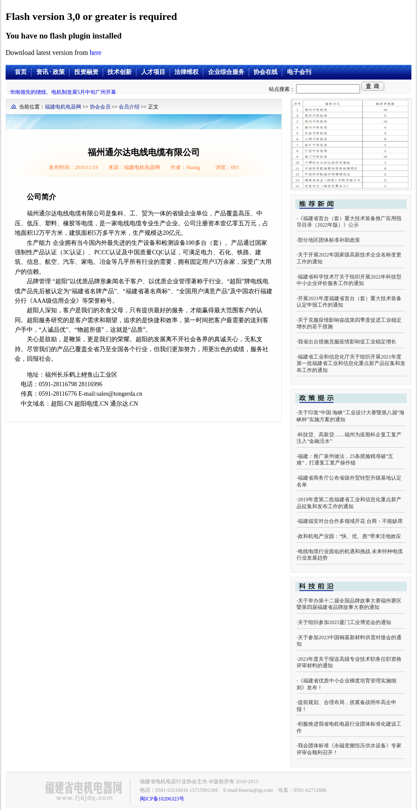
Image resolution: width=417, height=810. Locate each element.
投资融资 (86, 72)
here (96, 52)
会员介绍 (129, 107)
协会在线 (265, 72)
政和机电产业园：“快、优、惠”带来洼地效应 (349, 536)
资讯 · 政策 (50, 72)
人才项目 (153, 72)
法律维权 (186, 72)
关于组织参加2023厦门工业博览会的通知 (344, 622)
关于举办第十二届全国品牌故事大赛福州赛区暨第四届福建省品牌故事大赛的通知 (349, 604)
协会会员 (100, 107)
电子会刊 (299, 72)
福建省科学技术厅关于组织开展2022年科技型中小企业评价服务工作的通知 (349, 280)
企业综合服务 (226, 72)
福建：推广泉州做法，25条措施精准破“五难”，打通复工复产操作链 (345, 459)
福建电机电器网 (63, 107)
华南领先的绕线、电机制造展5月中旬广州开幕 (63, 92)
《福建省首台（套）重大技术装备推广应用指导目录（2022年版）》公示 (349, 221)
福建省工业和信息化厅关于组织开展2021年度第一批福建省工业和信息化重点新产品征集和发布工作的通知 (351, 363)
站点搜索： (315, 89)
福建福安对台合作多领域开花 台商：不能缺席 (350, 521)
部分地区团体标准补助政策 (329, 240)
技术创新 (119, 72)
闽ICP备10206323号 (162, 799)
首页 (21, 72)
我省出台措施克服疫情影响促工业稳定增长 (347, 342)
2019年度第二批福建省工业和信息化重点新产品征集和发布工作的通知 (349, 502)
